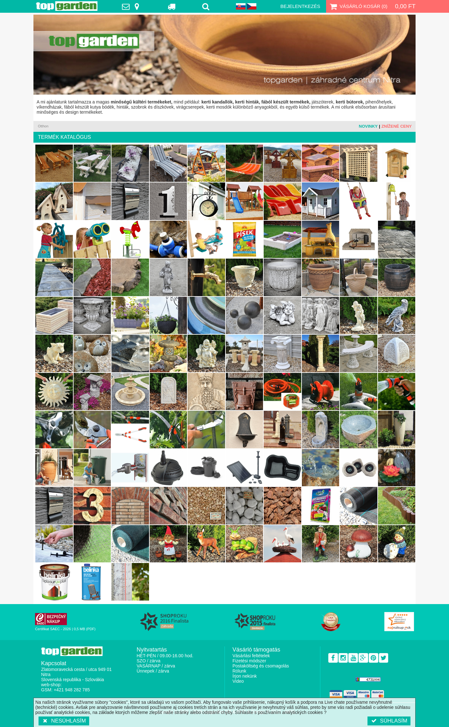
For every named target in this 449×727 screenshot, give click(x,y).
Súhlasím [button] (389, 721)
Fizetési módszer (249, 660)
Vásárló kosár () (358, 6)
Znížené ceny (396, 126)
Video (238, 681)
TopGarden (66, 6)
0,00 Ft (405, 6)
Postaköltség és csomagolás (260, 665)
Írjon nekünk (244, 676)
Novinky (368, 126)
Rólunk (239, 671)
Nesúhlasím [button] (64, 721)
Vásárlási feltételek (251, 655)
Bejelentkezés (300, 6)
